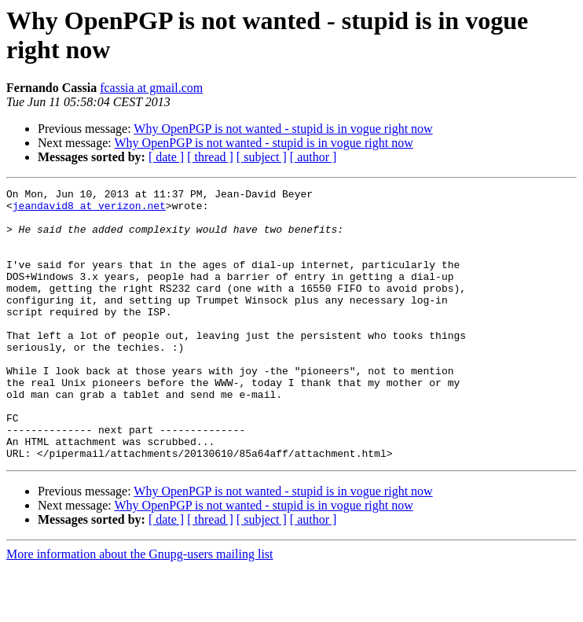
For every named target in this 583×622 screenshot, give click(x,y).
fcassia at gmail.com (151, 87)
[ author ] (313, 157)
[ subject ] (261, 157)
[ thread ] (210, 157)
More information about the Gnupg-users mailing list (139, 608)
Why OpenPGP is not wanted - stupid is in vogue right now (283, 128)
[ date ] (166, 157)
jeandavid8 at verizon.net (89, 210)
